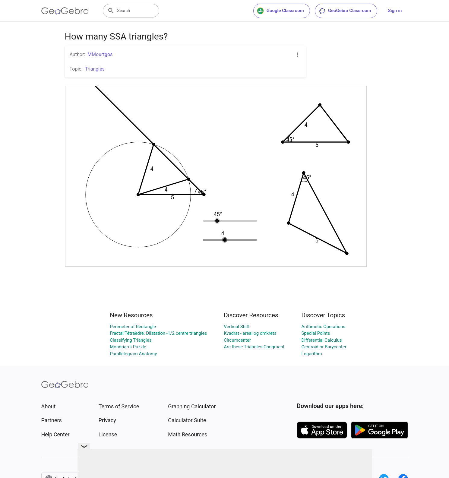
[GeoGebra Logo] (65, 10)
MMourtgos (99, 54)
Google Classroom (280, 10)
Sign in (395, 10)
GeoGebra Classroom (344, 10)
